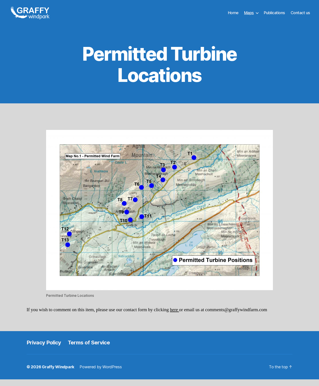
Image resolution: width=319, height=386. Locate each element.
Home (233, 16)
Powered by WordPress (101, 373)
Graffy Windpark (58, 373)
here (174, 316)
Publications (274, 16)
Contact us (300, 16)
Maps (249, 16)
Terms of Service (89, 349)
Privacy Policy (44, 349)
